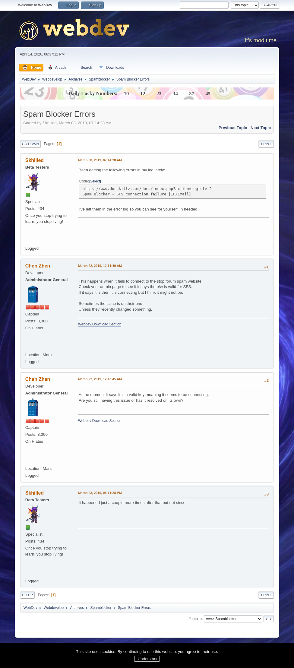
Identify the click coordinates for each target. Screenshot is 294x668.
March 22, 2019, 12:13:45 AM (100, 379)
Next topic (261, 127)
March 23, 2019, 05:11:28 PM (100, 493)
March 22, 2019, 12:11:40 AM (100, 266)
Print (266, 144)
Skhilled (34, 160)
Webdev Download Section (100, 324)
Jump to (195, 618)
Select (95, 181)
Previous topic (233, 127)
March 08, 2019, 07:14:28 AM (100, 160)
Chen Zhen (37, 265)
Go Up (27, 595)
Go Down (30, 144)
